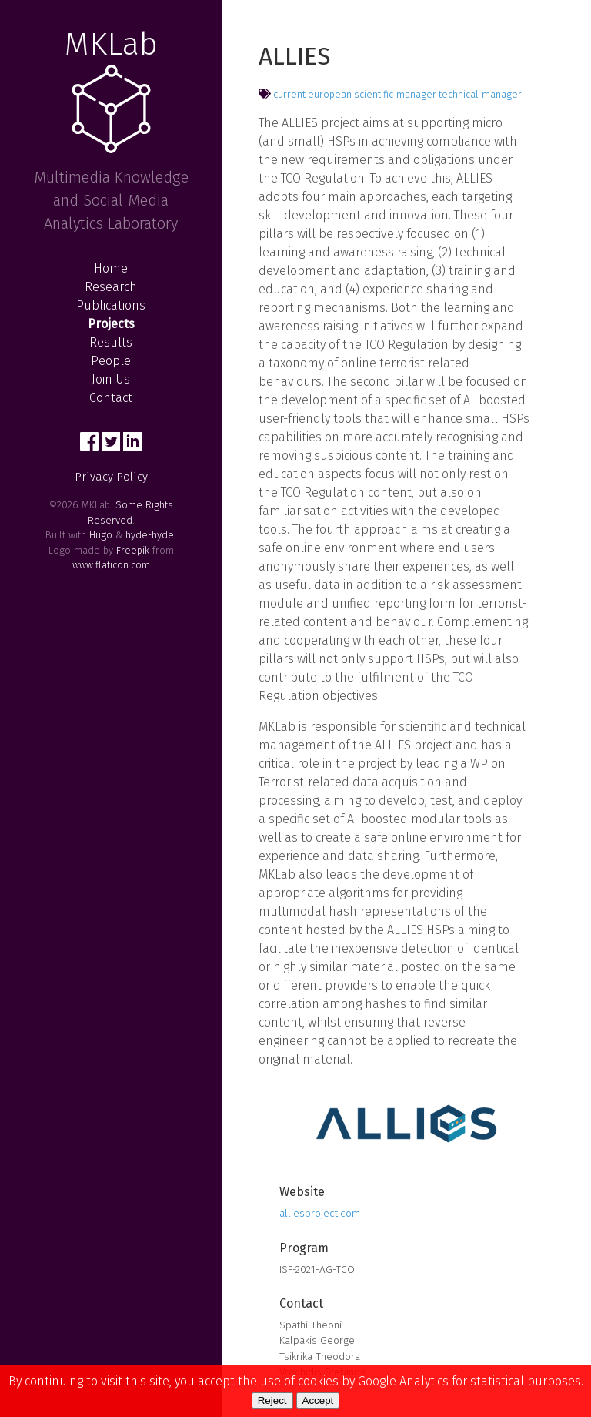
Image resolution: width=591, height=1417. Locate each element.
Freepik (132, 550)
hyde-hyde (149, 535)
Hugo (100, 535)
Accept (318, 1400)
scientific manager (395, 94)
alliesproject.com (319, 1213)
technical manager (480, 94)
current (289, 94)
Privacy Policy (111, 477)
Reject (272, 1400)
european (330, 94)
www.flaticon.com (111, 565)
